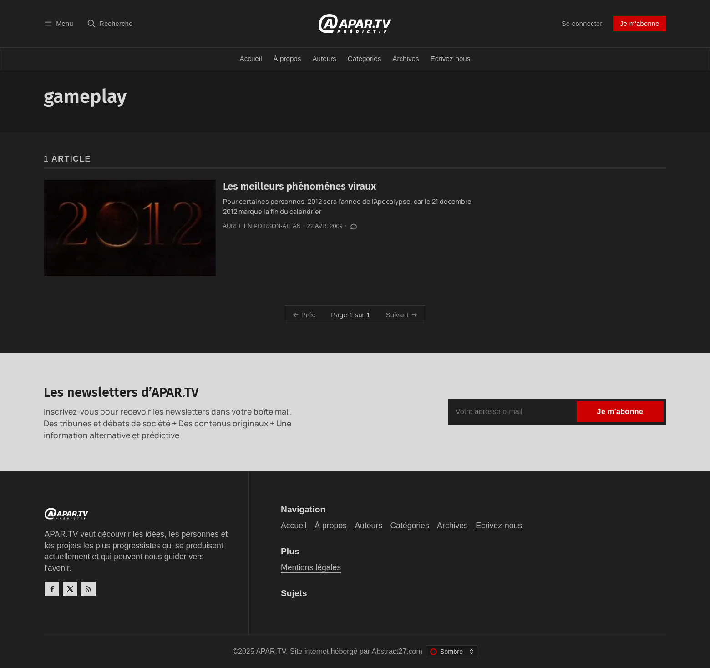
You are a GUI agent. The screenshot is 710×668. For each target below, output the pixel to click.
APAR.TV (271, 651)
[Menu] (60, 23)
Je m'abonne (639, 23)
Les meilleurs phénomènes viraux (299, 186)
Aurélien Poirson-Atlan (262, 226)
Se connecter (582, 23)
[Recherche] (110, 23)
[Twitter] (70, 589)
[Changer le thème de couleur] (451, 652)
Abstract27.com (397, 651)
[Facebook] (52, 589)
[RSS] (88, 589)
